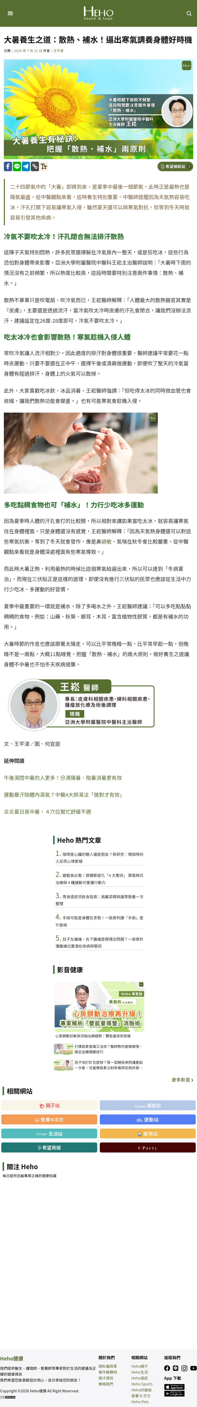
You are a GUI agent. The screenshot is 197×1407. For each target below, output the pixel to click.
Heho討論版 (141, 1389)
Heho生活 (139, 1372)
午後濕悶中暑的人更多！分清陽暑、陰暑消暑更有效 (63, 777)
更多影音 (183, 1079)
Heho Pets (140, 1401)
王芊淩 (58, 50)
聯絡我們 (105, 1383)
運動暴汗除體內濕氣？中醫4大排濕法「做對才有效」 (64, 794)
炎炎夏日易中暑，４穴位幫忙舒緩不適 (47, 811)
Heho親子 (139, 1366)
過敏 (106, 541)
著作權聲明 (107, 1372)
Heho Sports (142, 1383)
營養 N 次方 (140, 1395)
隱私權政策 (107, 1366)
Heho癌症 (139, 1378)
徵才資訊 (105, 1378)
